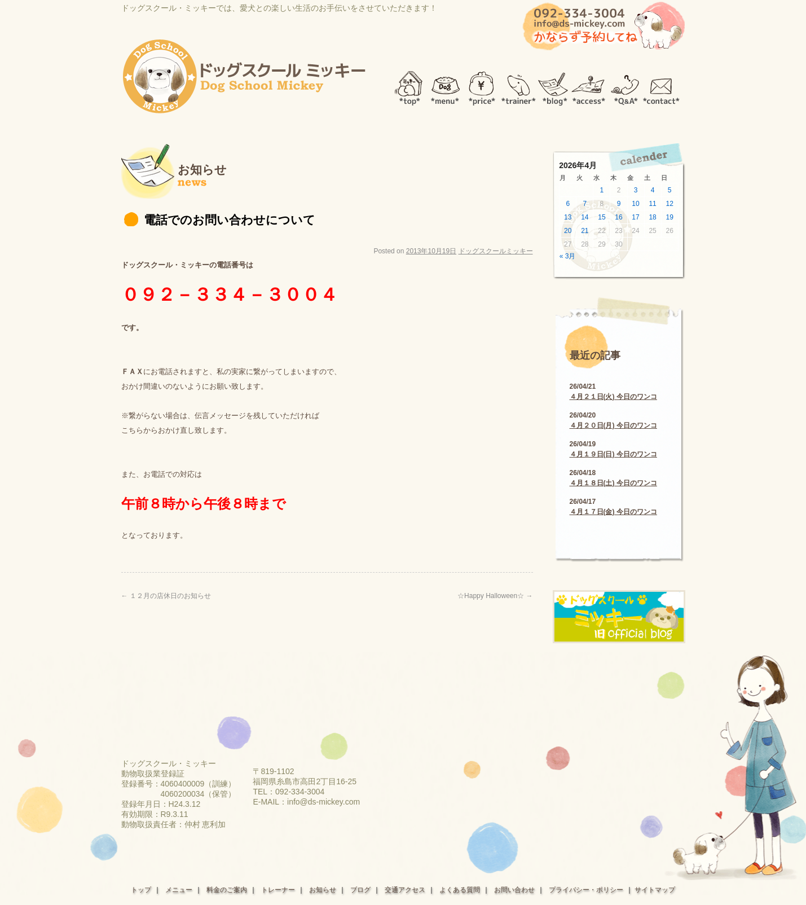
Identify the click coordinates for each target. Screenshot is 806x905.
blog (554, 85)
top (406, 85)
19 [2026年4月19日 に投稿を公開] (669, 217)
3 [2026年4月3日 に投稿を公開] (636, 190)
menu (445, 85)
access (589, 85)
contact (661, 85)
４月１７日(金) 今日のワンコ (613, 512)
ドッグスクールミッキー (496, 251)
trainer (518, 85)
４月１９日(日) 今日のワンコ (613, 454)
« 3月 (568, 256)
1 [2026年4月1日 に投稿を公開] (602, 190)
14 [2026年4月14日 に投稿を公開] (584, 217)
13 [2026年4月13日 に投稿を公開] (567, 217)
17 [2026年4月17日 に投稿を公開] (635, 217)
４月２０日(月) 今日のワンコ (613, 425)
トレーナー (278, 890)
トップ (141, 890)
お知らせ (322, 890)
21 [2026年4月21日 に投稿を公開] (584, 231)
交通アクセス (405, 890)
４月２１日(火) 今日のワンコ (613, 397)
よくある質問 (459, 890)
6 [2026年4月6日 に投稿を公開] (568, 204)
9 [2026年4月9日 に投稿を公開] (619, 204)
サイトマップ (655, 890)
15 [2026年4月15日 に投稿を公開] (601, 217)
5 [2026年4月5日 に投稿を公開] (670, 190)
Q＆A (625, 85)
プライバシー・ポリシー (586, 890)
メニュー (178, 890)
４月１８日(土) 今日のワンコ (613, 483)
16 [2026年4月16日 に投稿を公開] (618, 217)
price (482, 85)
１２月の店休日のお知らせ (166, 596)
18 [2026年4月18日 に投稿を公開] (652, 217)
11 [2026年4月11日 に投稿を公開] (652, 204)
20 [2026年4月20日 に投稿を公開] (567, 231)
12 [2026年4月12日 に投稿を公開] (669, 204)
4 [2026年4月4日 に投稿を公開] (653, 190)
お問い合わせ (514, 890)
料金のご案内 (226, 890)
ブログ (360, 890)
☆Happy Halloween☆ (494, 596)
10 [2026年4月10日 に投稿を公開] (635, 204)
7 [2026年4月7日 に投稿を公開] (585, 204)
